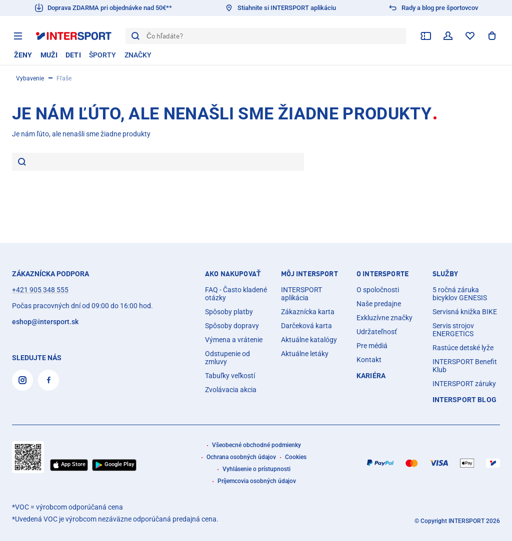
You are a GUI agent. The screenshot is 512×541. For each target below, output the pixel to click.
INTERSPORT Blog (464, 400)
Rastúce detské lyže (463, 348)
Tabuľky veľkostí (230, 376)
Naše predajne (378, 304)
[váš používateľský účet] (448, 36)
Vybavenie (30, 78)
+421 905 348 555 (40, 290)
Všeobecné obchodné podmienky (256, 445)
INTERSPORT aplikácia (301, 294)
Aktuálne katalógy (309, 340)
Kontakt (369, 360)
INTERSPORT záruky (464, 384)
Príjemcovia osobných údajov (257, 481)
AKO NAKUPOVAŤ (233, 274)
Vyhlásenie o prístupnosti (256, 469)
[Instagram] (22, 380)
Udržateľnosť (376, 332)
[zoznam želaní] (470, 36)
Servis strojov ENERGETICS (453, 330)
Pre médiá (372, 346)
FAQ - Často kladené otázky (236, 294)
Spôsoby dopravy (232, 326)
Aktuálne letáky (304, 354)
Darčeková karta (306, 326)
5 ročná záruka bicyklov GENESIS (459, 294)
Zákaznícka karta (307, 312)
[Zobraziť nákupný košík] (492, 36)
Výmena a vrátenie (233, 340)
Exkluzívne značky (384, 318)
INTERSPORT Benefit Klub (464, 366)
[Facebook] (48, 380)
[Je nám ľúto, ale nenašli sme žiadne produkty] (165, 162)
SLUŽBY (445, 274)
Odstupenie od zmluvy (227, 358)
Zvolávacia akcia (230, 390)
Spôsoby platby (229, 312)
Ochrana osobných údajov (241, 457)
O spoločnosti (377, 290)
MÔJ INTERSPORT (309, 274)
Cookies (295, 457)
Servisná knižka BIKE (464, 312)
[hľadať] (22, 162)
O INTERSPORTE (382, 274)
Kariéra (371, 376)
